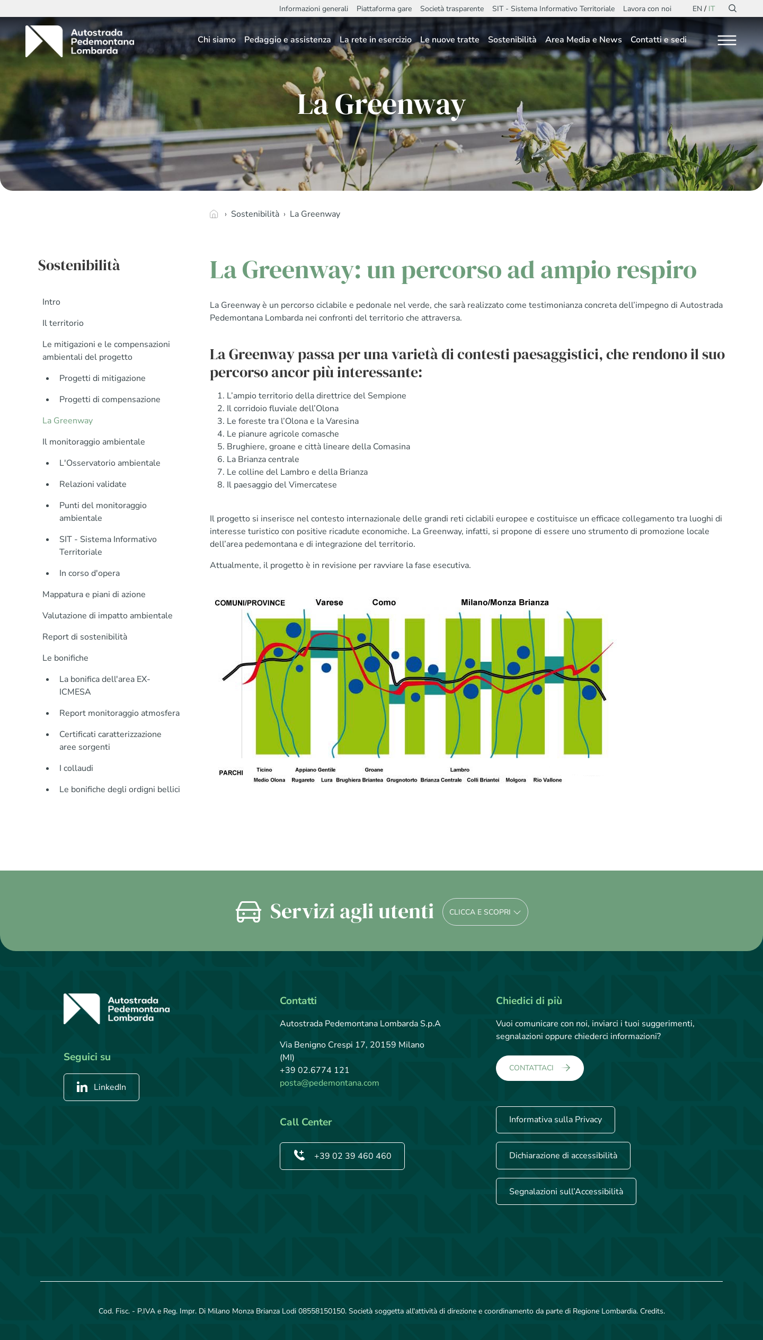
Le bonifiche (65, 658)
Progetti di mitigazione (102, 378)
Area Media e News (583, 40)
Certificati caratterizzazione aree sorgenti (110, 741)
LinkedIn (101, 1087)
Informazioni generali (313, 9)
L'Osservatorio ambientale (110, 463)
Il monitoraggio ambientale (93, 442)
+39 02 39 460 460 (342, 1156)
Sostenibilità (512, 40)
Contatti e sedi (659, 40)
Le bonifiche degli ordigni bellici (119, 789)
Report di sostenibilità (84, 637)
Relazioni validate (93, 484)
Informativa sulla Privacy (555, 1119)
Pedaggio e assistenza (287, 40)
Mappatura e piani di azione (94, 594)
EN (697, 9)
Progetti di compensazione (110, 399)
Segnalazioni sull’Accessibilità (566, 1191)
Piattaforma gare (384, 9)
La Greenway (67, 421)
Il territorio (63, 323)
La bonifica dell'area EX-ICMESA (104, 685)
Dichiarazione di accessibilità (563, 1155)
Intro (51, 302)
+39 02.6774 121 (315, 1070)
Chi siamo (217, 40)
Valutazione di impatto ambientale (107, 616)
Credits (651, 1311)
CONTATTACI (531, 1068)
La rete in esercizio (376, 40)
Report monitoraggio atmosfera (119, 713)
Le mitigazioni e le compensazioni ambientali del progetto (106, 351)
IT (711, 9)
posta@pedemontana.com (329, 1083)
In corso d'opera (89, 573)
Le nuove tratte (450, 40)
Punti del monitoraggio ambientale (103, 512)
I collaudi (76, 768)
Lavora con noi (647, 9)
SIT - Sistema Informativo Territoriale (553, 9)
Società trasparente (452, 9)
